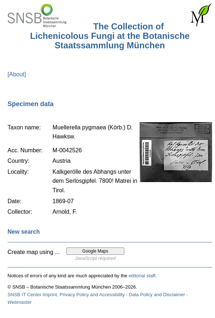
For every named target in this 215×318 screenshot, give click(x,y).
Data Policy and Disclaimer (157, 294)
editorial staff (142, 275)
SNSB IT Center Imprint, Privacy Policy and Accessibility (66, 294)
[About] (17, 74)
